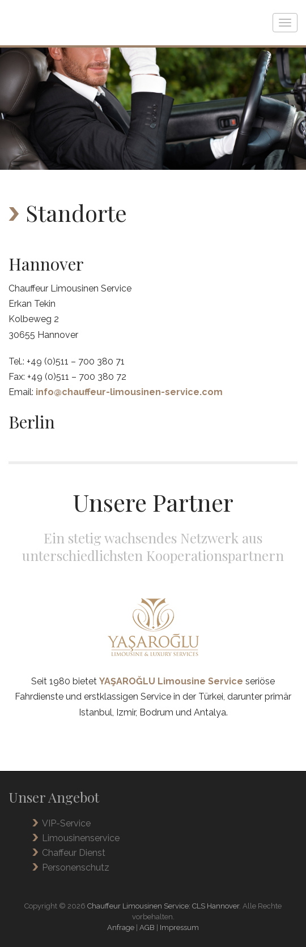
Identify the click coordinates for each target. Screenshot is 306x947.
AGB (147, 927)
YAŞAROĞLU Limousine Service (171, 681)
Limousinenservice (81, 838)
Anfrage (120, 927)
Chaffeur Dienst (73, 852)
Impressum (179, 927)
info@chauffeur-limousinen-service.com (129, 392)
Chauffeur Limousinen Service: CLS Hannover (163, 906)
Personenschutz (75, 867)
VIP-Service (66, 823)
